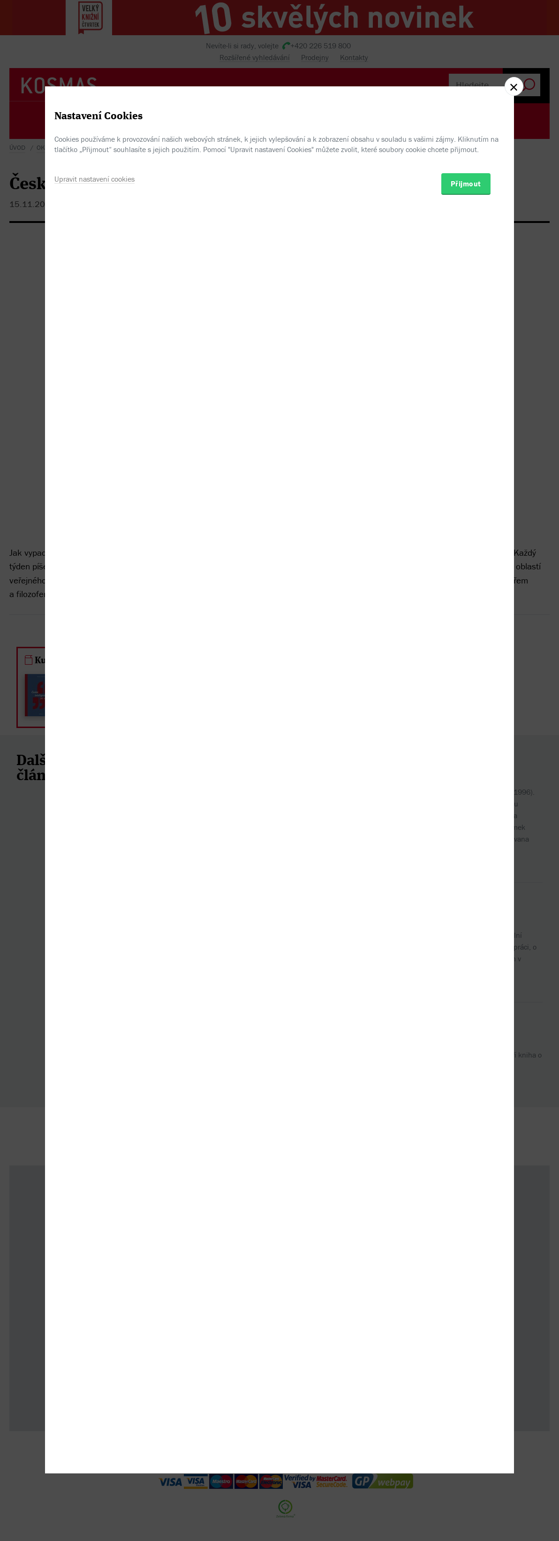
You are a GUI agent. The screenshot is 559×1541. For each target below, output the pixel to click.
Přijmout (466, 818)
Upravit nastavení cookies (94, 813)
